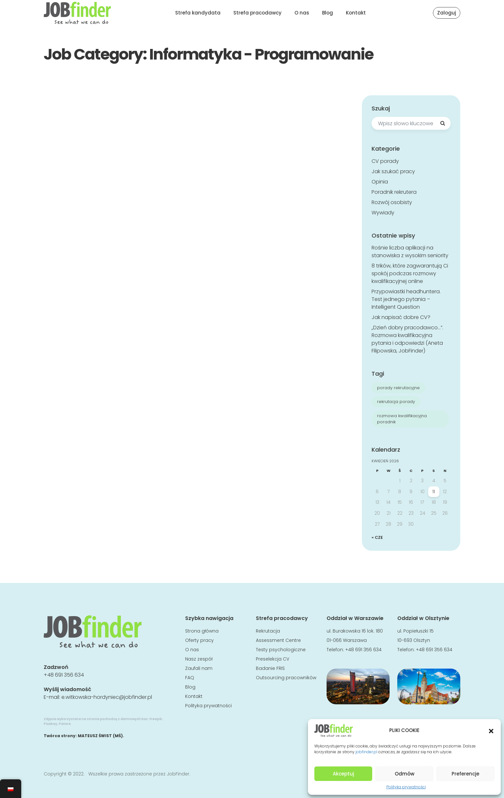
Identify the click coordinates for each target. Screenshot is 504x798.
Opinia (380, 181)
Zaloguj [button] (446, 12)
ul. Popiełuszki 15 (415, 631)
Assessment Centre (278, 640)
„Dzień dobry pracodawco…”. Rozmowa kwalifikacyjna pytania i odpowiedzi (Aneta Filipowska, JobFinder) (407, 339)
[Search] (443, 123)
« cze (377, 537)
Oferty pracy (199, 640)
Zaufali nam (198, 668)
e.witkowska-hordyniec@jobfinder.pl (106, 697)
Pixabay (50, 723)
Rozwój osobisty (392, 202)
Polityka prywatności (406, 787)
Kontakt (356, 12)
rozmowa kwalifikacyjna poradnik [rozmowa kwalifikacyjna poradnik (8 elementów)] (402, 419)
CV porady (385, 161)
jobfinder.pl (366, 752)
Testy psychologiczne (281, 649)
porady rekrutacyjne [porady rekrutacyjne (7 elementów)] (398, 388)
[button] (491, 730)
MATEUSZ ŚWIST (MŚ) (100, 735)
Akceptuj (343, 773)
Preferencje (465, 773)
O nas (301, 12)
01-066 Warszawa (347, 640)
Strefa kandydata (198, 12)
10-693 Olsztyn (413, 640)
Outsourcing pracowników (286, 677)
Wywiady (383, 212)
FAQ (189, 677)
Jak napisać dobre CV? (401, 317)
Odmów (404, 773)
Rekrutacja (268, 631)
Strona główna (202, 631)
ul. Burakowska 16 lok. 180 (355, 631)
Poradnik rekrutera (394, 192)
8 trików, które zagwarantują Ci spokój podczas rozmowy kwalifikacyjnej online (410, 273)
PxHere (65, 723)
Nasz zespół (198, 659)
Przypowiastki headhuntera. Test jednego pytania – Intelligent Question (406, 299)
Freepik (155, 719)
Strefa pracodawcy (257, 12)
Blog (327, 12)
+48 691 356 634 (64, 675)
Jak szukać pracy (393, 171)
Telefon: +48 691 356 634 (354, 649)
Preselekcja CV (272, 659)
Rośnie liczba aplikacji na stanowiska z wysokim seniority (410, 251)
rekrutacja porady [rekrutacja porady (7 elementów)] (396, 402)
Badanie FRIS (270, 668)
